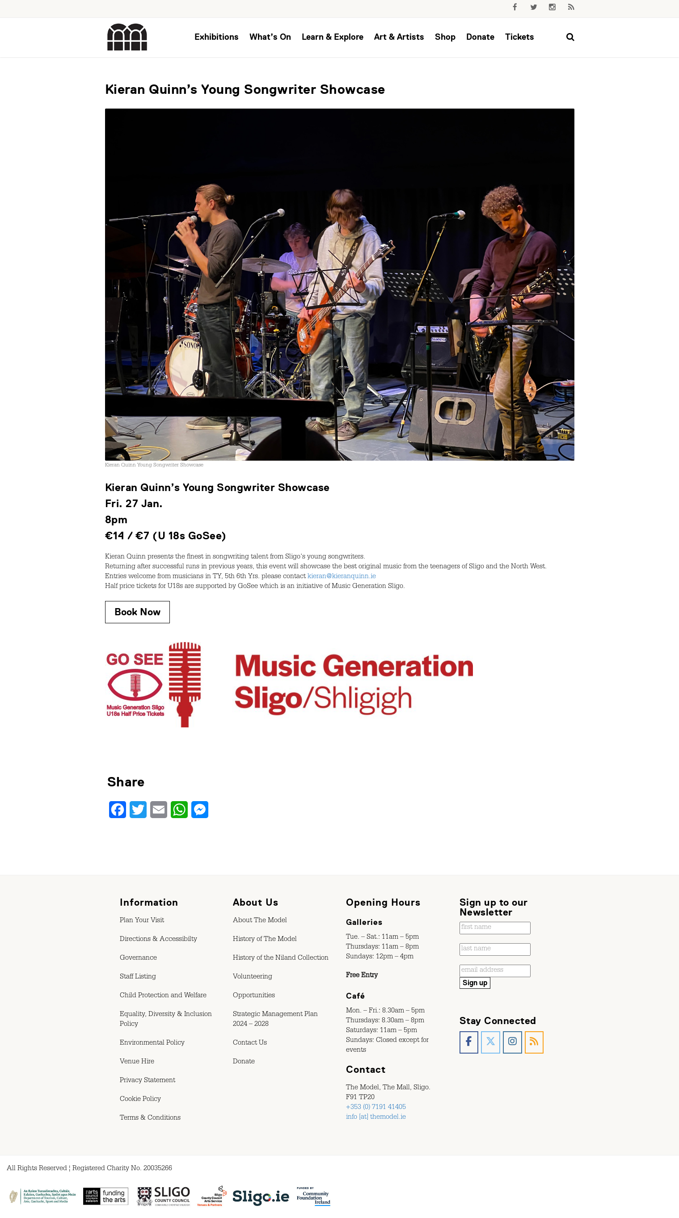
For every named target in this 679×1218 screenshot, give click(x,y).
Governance (138, 958)
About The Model (260, 921)
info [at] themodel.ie (376, 1117)
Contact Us (250, 1043)
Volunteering (252, 977)
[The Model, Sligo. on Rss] (534, 1042)
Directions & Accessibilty (158, 940)
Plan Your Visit (142, 921)
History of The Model (265, 940)
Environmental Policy (152, 1043)
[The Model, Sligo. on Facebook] (469, 1042)
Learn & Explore (332, 37)
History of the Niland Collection (281, 958)
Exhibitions (216, 37)
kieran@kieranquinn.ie (342, 577)
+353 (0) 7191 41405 (376, 1108)
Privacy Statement (147, 1081)
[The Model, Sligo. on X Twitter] (490, 1042)
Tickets (519, 37)
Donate (480, 37)
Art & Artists (399, 37)
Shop (445, 37)
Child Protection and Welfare (163, 996)
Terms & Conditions (150, 1118)
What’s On (270, 37)
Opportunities (254, 996)
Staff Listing (138, 977)
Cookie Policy (140, 1100)
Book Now (137, 611)
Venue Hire (137, 1062)
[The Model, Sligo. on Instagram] (512, 1042)
